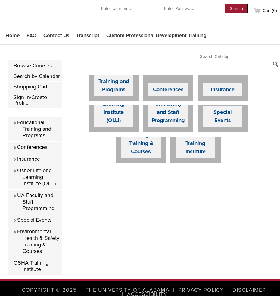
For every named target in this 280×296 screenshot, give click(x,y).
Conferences (30, 147)
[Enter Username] (127, 8)
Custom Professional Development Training (156, 35)
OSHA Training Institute (31, 266)
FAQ (31, 35)
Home (12, 35)
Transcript (87, 35)
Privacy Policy (201, 290)
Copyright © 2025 (49, 290)
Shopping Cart (30, 87)
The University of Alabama (128, 290)
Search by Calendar (37, 76)
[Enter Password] (190, 8)
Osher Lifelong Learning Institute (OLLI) (34, 176)
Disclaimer (249, 290)
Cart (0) (265, 10)
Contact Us (56, 35)
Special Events (32, 220)
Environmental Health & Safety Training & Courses (36, 241)
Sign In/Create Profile (30, 100)
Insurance (26, 159)
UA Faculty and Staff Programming (33, 201)
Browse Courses (33, 65)
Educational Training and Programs (32, 128)
